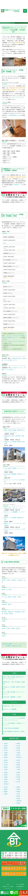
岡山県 (18, 774)
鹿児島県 (18, 800)
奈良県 (5, 774)
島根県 (18, 772)
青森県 (5, 745)
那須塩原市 (18, 611)
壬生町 (8, 628)
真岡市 (13, 628)
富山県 (5, 762)
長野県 (18, 760)
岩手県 (5, 750)
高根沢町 (4, 604)
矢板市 (3, 635)
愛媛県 (5, 791)
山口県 (18, 781)
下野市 (19, 597)
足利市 (3, 580)
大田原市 (19, 580)
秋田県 (5, 748)
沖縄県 (18, 803)
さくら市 (4, 597)
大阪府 (5, 779)
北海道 (5, 743)
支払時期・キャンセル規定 (8, 886)
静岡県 (18, 764)
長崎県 (18, 791)
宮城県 (5, 755)
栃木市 (9, 604)
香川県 (5, 787)
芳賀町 (3, 621)
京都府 (5, 777)
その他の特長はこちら (14, 115)
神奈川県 (18, 757)
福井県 (5, 767)
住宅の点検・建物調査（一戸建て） (12, 697)
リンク (20, 888)
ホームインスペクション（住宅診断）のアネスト (14, 878)
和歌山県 (6, 784)
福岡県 (18, 787)
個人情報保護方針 (20, 886)
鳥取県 (18, 777)
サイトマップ (8, 888)
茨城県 (18, 743)
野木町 (11, 613)
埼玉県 (18, 750)
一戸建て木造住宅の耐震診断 (11, 728)
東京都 (18, 755)
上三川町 (9, 589)
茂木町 (18, 628)
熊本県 (18, 796)
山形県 (5, 752)
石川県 (5, 764)
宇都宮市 (13, 580)
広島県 (18, 779)
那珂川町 (4, 611)
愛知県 (18, 767)
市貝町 (8, 580)
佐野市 (9, 597)
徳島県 (5, 789)
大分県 (18, 794)
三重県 (18, 769)
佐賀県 (18, 789)
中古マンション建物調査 (9, 709)
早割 (4, 243)
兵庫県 (5, 781)
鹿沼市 (3, 589)
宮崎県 (18, 798)
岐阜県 (18, 762)
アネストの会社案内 (20, 884)
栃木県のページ (18, 184)
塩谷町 (14, 597)
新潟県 (5, 760)
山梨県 (5, 769)
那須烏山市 (11, 611)
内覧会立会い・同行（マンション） (13, 508)
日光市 (6, 613)
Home (8, 884)
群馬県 (18, 748)
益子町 (3, 628)
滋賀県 (5, 772)
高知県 (5, 794)
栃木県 (18, 745)
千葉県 (18, 752)
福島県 (5, 757)
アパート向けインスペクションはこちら (14, 341)
